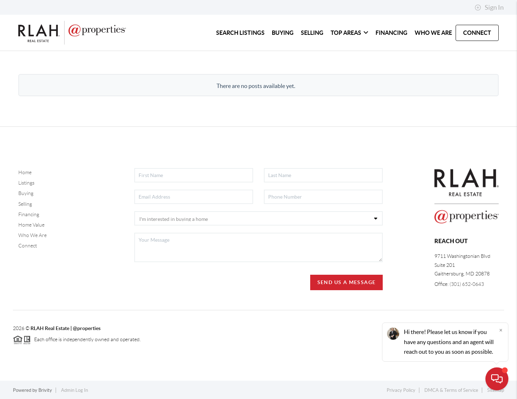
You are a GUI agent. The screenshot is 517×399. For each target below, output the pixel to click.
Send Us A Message (346, 282)
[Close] (501, 330)
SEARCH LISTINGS (240, 32)
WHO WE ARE (433, 32)
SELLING (312, 32)
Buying (25, 193)
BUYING (283, 32)
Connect (27, 246)
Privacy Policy (401, 390)
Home (25, 172)
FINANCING (391, 32)
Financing (28, 214)
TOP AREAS (349, 32)
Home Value (31, 225)
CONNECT (477, 32)
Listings (26, 183)
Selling (25, 204)
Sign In (489, 7)
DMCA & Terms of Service (451, 390)
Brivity (45, 390)
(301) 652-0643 (467, 284)
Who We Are (32, 235)
